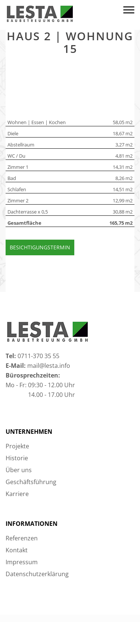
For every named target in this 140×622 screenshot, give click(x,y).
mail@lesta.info (48, 365)
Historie (17, 458)
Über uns (19, 470)
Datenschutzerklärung (37, 574)
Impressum (22, 562)
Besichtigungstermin (40, 247)
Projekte (17, 446)
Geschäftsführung (31, 482)
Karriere (17, 494)
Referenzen (22, 538)
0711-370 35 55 (38, 356)
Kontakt (17, 550)
